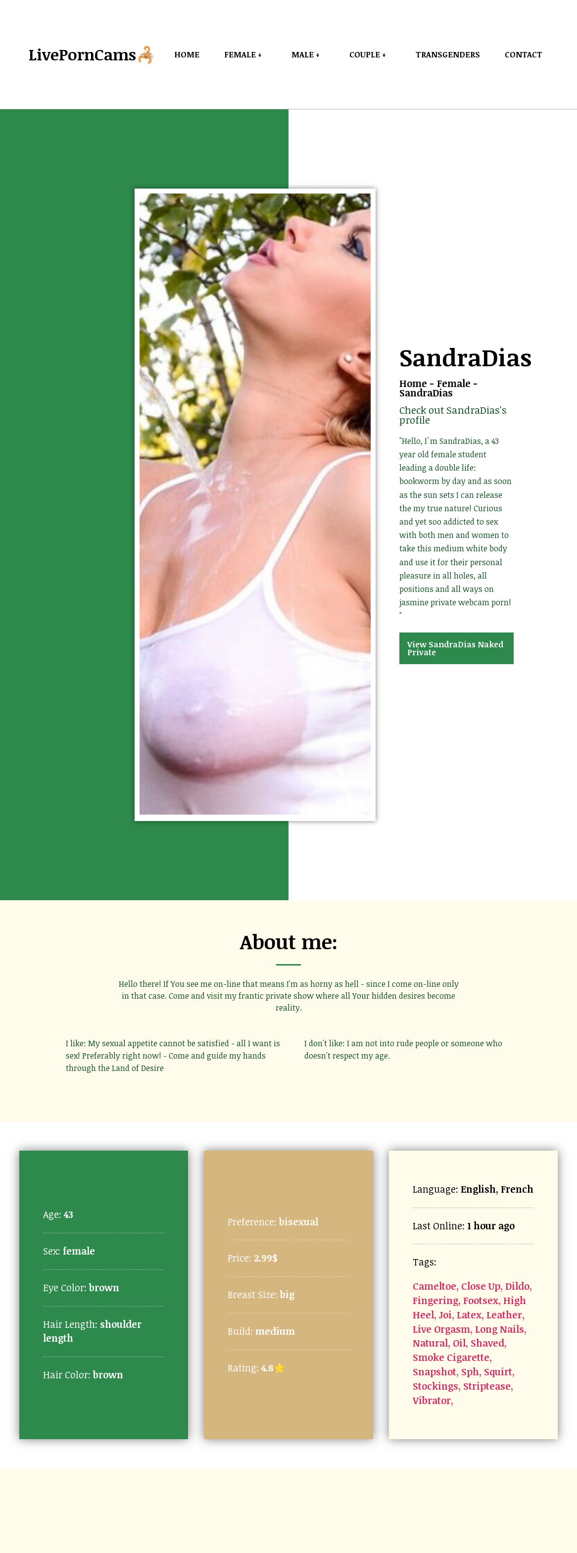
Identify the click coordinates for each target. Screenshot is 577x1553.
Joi (445, 1314)
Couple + (370, 54)
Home (186, 54)
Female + (245, 54)
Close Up (480, 1286)
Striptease (487, 1386)
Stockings (435, 1386)
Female (454, 383)
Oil (459, 1343)
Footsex (480, 1300)
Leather (504, 1314)
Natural (430, 1343)
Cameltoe (434, 1286)
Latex (469, 1314)
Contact (523, 54)
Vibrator (432, 1400)
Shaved (487, 1343)
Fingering (435, 1300)
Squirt (498, 1371)
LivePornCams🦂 (92, 54)
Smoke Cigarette (451, 1357)
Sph (470, 1371)
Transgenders (448, 54)
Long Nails (499, 1329)
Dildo (517, 1286)
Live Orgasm (441, 1329)
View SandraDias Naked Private (455, 648)
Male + (308, 54)
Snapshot (434, 1371)
